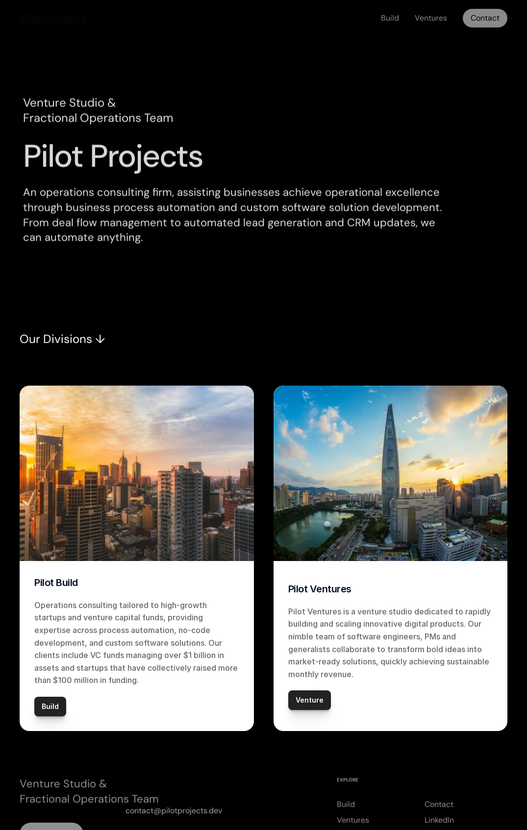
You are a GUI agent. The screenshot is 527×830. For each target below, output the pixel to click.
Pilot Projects (53, 14)
